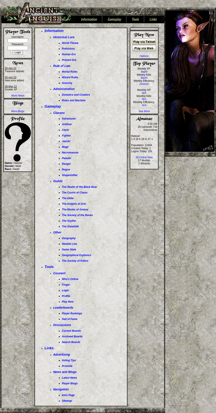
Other (57, 232)
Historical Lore (63, 37)
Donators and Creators (76, 94)
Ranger (66, 163)
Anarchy (67, 83)
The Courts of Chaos (74, 192)
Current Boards (71, 330)
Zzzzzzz (144, 83)
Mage (65, 146)
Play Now (67, 301)
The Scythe (69, 220)
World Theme (70, 43)
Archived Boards (72, 336)
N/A (144, 93)
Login (65, 290)
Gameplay (114, 19)
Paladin (66, 158)
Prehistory (68, 48)
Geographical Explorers (76, 255)
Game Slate (69, 249)
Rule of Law (61, 66)
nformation (89, 19)
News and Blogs (65, 372)
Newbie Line (69, 243)
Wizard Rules (70, 77)
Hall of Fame (69, 319)
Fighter (66, 135)
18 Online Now (144, 157)
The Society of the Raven (77, 215)
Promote (67, 366)
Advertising (61, 354)
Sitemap (67, 400)
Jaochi (66, 141)
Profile (66, 296)
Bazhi (144, 71)
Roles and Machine (74, 100)
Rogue (66, 169)
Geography (69, 238)
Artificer (67, 124)
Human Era (69, 54)
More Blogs (18, 111)
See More (144, 111)
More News (18, 95)
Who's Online (70, 279)
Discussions (62, 325)
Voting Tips (69, 360)
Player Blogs (70, 383)
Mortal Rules (69, 71)
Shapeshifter (70, 175)
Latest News (69, 377)
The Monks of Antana (75, 209)
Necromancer (70, 152)
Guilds (58, 181)
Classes (59, 113)
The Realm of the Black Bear (79, 186)
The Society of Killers (75, 260)
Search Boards (71, 342)
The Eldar (68, 198)
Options (144, 56)
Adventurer (69, 118)
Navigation (61, 389)
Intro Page (68, 395)
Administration (64, 89)
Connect (59, 273)
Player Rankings (72, 313)
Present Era (69, 60)
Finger (66, 284)
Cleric (65, 130)
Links (153, 19)
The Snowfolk (70, 226)
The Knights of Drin (74, 203)
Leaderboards (63, 307)
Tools (135, 19)
